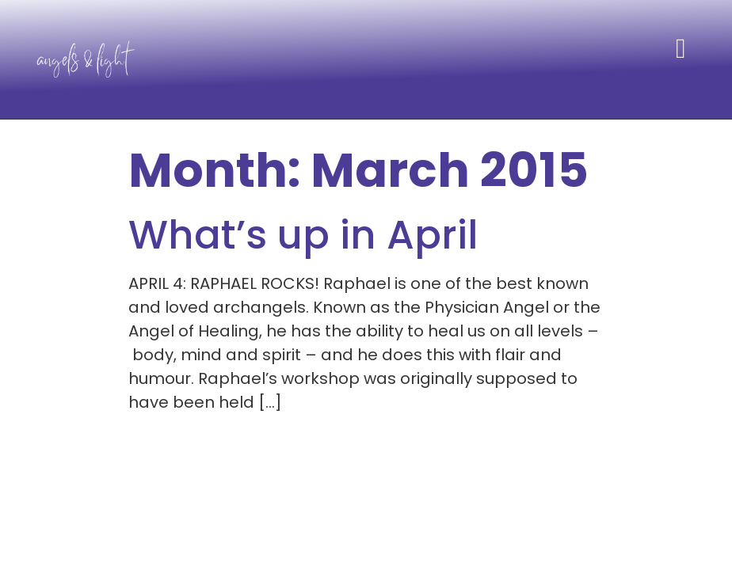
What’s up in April (303, 235)
